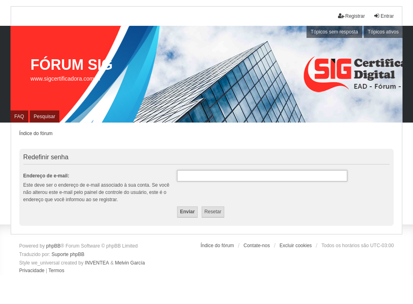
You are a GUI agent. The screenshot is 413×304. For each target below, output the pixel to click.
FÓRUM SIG (72, 64)
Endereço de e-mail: (46, 176)
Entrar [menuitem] (383, 16)
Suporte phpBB (68, 254)
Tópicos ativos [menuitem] (383, 32)
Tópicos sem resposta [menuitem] (334, 32)
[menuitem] (32, 271)
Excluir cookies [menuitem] (296, 245)
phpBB (53, 246)
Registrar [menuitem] (351, 16)
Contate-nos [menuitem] (257, 245)
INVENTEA (97, 263)
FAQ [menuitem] (19, 116)
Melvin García (130, 263)
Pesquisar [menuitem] (44, 116)
